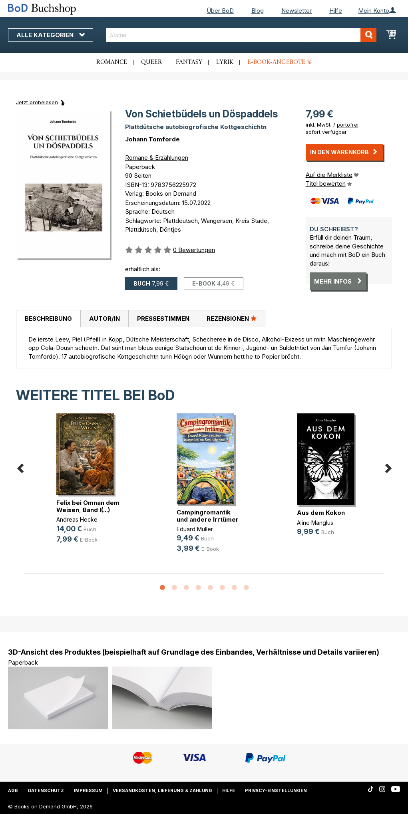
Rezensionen (232, 318)
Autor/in (104, 318)
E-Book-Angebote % (279, 62)
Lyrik (224, 62)
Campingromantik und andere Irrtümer (208, 515)
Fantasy (189, 62)
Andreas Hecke (77, 519)
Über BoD (220, 10)
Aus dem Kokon (321, 512)
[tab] (48, 319)
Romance (111, 62)
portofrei (347, 124)
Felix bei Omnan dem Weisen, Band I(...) (87, 506)
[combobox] (241, 35)
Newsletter (296, 10)
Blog (257, 10)
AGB (13, 790)
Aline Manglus (315, 522)
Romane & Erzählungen (156, 157)
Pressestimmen (163, 318)
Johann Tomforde (152, 139)
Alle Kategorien (50, 35)
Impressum (88, 790)
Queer (151, 62)
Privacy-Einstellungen (276, 790)
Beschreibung (48, 318)
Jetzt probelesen (37, 102)
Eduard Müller (195, 529)
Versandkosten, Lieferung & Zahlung (162, 790)
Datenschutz (46, 790)
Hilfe (335, 10)
